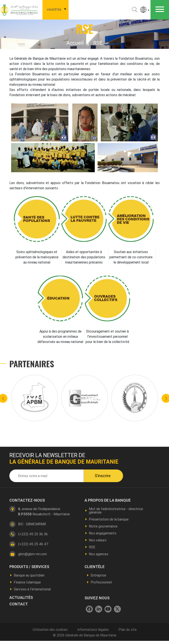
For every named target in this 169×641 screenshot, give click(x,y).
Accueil (75, 42)
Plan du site (127, 629)
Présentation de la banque (108, 519)
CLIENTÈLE (94, 567)
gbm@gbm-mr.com (32, 554)
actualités (21, 598)
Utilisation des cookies (50, 629)
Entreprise (98, 575)
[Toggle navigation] (159, 10)
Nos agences (98, 554)
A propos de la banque (107, 500)
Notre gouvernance (103, 526)
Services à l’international (32, 589)
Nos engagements (102, 533)
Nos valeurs (97, 540)
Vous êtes (54, 9)
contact (18, 604)
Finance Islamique (27, 582)
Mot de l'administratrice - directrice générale (116, 510)
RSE (92, 547)
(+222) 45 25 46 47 (33, 544)
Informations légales (93, 629)
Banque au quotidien (29, 575)
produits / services (29, 567)
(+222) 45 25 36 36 (33, 534)
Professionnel (101, 582)
